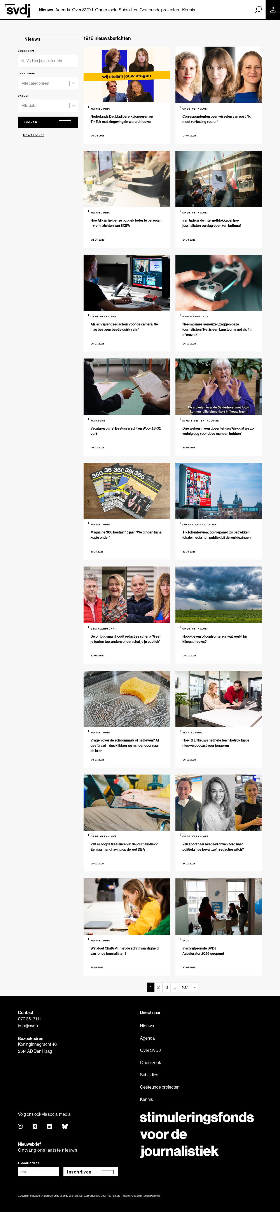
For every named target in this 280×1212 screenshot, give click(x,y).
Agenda (62, 9)
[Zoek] (258, 9)
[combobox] (45, 83)
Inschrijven (79, 1172)
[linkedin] (49, 1126)
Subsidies (128, 9)
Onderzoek (105, 9)
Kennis (188, 9)
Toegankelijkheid (151, 1195)
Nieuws (46, 9)
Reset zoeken (33, 135)
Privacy (126, 1195)
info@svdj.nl (29, 1025)
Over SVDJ (82, 9)
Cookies (136, 1195)
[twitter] (35, 1126)
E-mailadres (29, 1163)
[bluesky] (65, 1126)
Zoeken (30, 122)
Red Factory (113, 1195)
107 (185, 987)
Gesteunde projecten (159, 9)
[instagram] (20, 1126)
